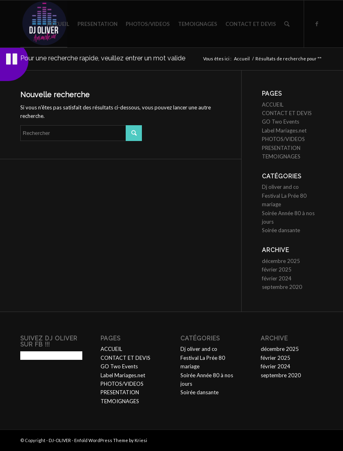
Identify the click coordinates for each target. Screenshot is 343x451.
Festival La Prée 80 (284, 195)
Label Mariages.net (284, 130)
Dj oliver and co (280, 187)
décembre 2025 (281, 261)
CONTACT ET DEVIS (287, 113)
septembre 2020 (282, 287)
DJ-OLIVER (60, 440)
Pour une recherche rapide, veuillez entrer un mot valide (102, 58)
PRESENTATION (281, 148)
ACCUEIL (272, 104)
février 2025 (277, 269)
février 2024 (277, 278)
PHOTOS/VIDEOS (283, 139)
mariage (271, 204)
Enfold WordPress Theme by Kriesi (110, 440)
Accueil (242, 58)
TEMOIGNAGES (281, 156)
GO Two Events (280, 121)
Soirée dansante (281, 230)
